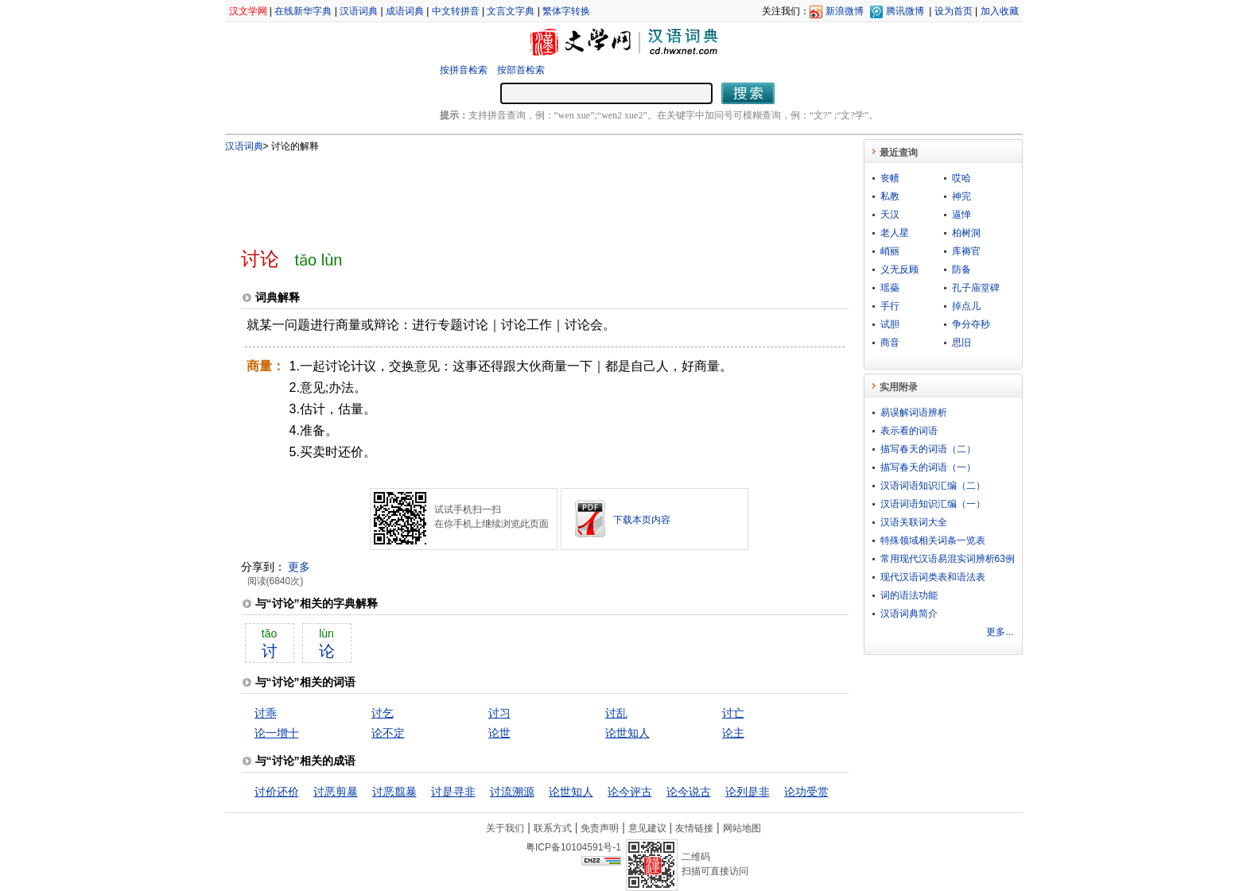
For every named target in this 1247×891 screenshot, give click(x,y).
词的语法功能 (909, 595)
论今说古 (688, 791)
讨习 (499, 713)
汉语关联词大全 (913, 522)
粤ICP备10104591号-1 (573, 847)
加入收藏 (1000, 11)
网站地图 (742, 828)
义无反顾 (899, 269)
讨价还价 (276, 791)
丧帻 (889, 178)
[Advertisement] (518, 193)
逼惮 (961, 214)
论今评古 (630, 791)
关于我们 (505, 828)
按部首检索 (521, 70)
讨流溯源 (512, 791)
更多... (999, 631)
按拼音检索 (464, 70)
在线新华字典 (303, 11)
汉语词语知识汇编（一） (932, 503)
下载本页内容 (641, 519)
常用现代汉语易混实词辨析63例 (947, 558)
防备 (961, 269)
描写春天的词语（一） (928, 467)
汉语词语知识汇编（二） (932, 485)
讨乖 (265, 713)
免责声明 (600, 828)
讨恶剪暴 (335, 791)
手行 (889, 306)
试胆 (889, 324)
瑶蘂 (889, 287)
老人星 (894, 232)
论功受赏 (806, 791)
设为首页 (953, 11)
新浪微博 (845, 11)
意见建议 (647, 828)
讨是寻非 (453, 791)
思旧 (961, 342)
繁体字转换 (566, 11)
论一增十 (276, 732)
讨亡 (733, 713)
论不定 (388, 732)
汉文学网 (248, 11)
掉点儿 (966, 306)
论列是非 (747, 791)
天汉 (889, 214)
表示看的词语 (909, 430)
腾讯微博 (905, 11)
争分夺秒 (971, 324)
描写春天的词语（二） (928, 449)
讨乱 (616, 713)
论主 (733, 732)
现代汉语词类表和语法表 (932, 577)
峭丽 (889, 251)
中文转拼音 (456, 11)
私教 (889, 196)
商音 (889, 342)
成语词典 (405, 11)
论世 (499, 732)
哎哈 (961, 178)
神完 (961, 196)
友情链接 (694, 828)
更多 (299, 566)
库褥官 (966, 251)
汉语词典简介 (909, 613)
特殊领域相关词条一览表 (932, 540)
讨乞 (382, 713)
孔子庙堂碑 (976, 287)
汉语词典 (359, 11)
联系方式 (553, 828)
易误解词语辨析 (913, 412)
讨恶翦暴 (394, 791)
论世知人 (627, 732)
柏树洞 (966, 232)
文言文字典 (510, 11)
